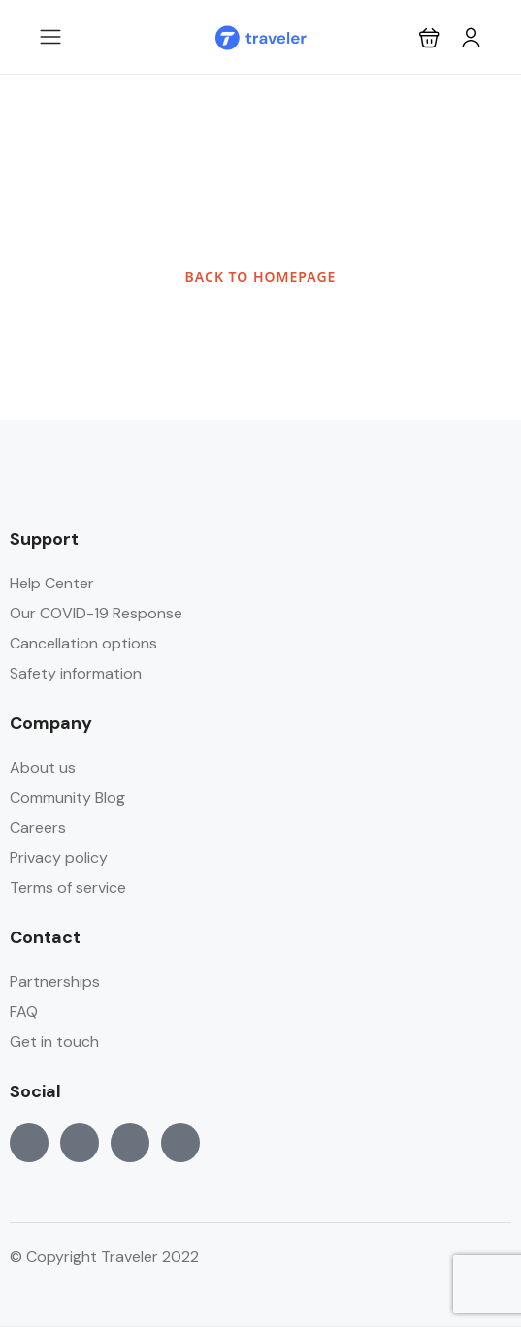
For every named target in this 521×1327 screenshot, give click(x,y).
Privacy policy (59, 857)
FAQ (24, 1011)
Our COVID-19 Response (96, 613)
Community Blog (67, 797)
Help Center (52, 583)
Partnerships (55, 981)
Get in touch (54, 1041)
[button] (429, 37)
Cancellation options (83, 643)
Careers (38, 827)
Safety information (76, 673)
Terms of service (68, 887)
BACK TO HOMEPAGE (261, 277)
